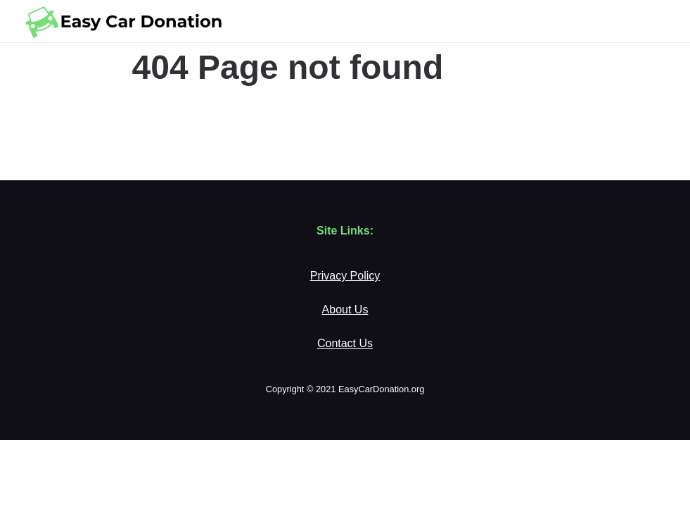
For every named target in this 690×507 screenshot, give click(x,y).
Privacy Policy (345, 276)
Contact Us (345, 343)
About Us (345, 309)
